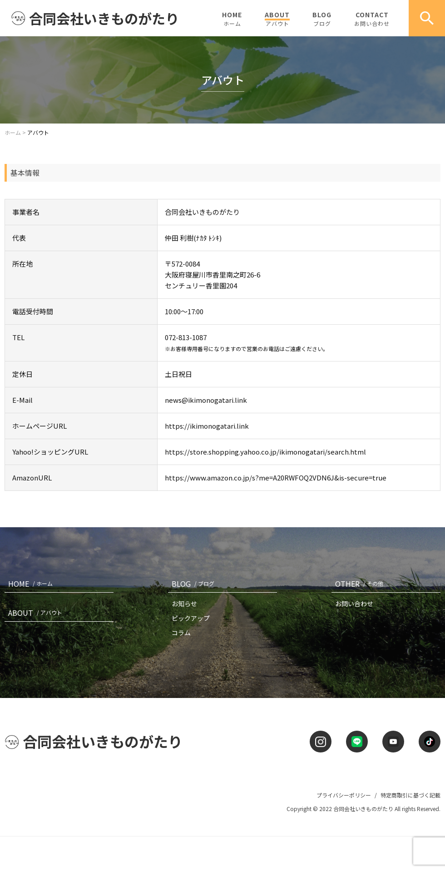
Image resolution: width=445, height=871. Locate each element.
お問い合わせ (354, 603)
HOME (232, 18)
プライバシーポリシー (343, 795)
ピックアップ (191, 618)
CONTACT (372, 18)
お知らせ (184, 603)
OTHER (361, 583)
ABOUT (277, 18)
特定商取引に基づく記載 (410, 795)
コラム (181, 632)
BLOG (321, 18)
